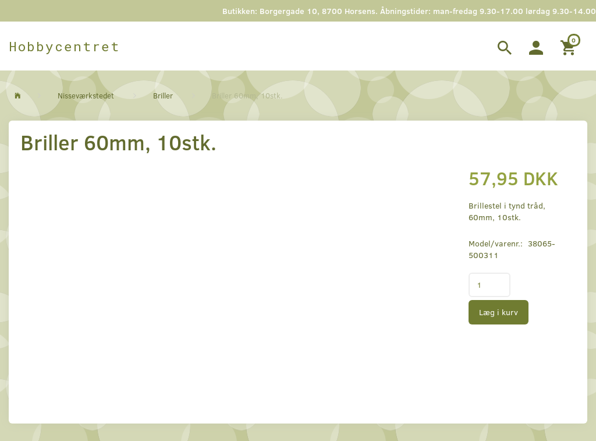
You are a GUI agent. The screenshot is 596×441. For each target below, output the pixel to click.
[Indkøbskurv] (569, 46)
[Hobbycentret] (64, 46)
